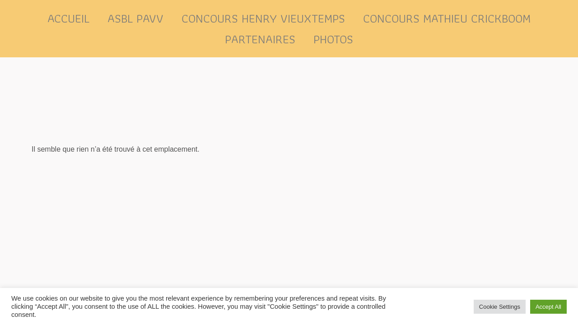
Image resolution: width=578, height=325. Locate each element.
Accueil (68, 18)
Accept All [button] (548, 306)
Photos (333, 39)
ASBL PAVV (135, 18)
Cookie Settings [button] (499, 306)
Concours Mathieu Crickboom (447, 18)
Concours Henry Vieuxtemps (263, 18)
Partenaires (260, 39)
